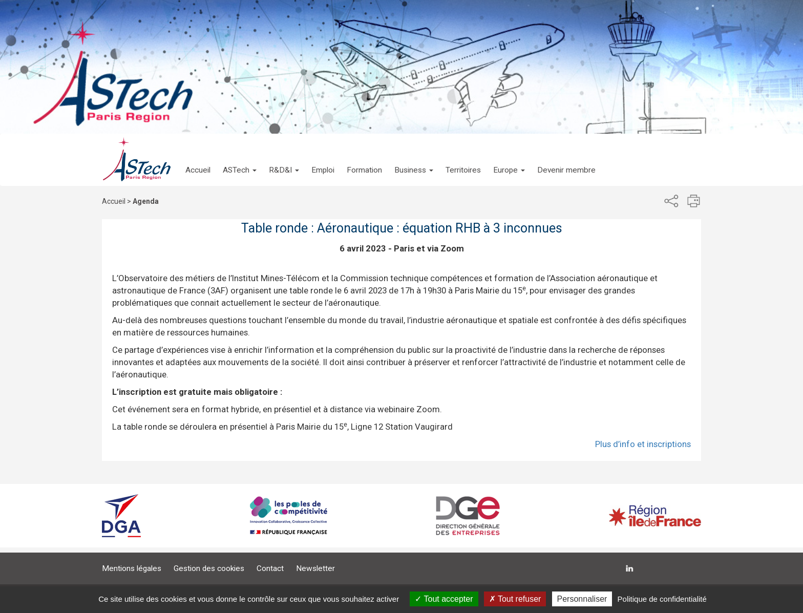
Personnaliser (582, 599)
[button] (240, 159)
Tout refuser (515, 599)
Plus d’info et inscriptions (643, 444)
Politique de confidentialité (662, 599)
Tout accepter (444, 599)
